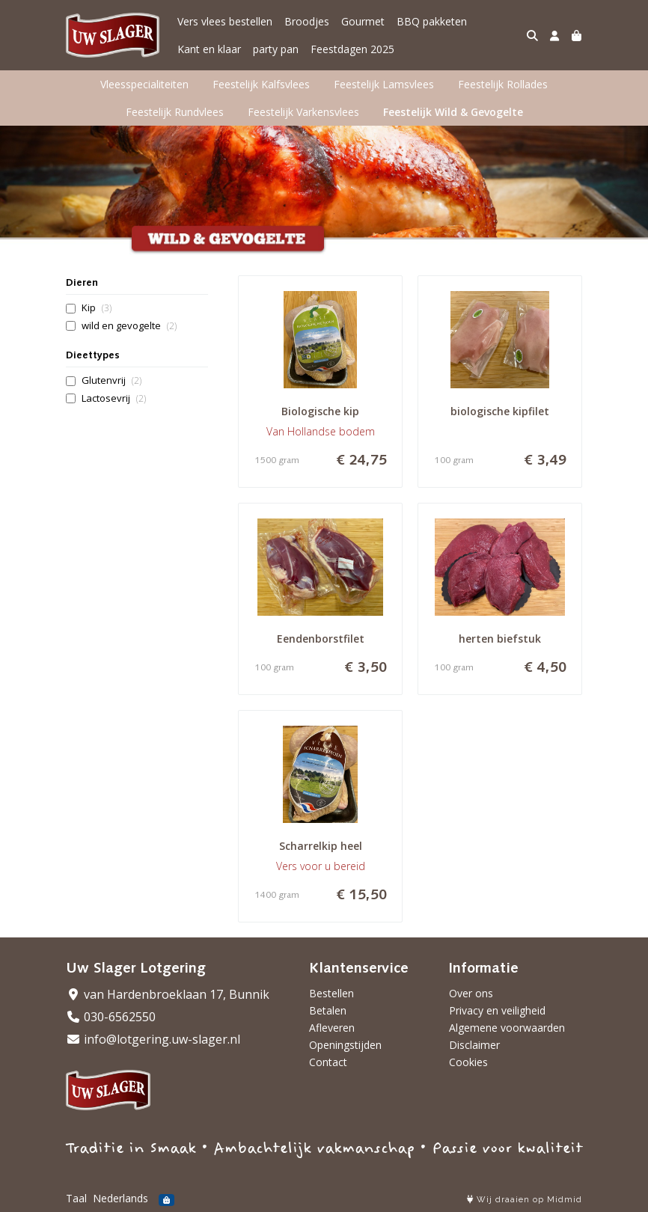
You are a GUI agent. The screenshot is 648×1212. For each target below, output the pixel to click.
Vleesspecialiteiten (144, 84)
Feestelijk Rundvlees (175, 112)
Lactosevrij (114, 398)
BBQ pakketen (432, 21)
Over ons (471, 993)
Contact (328, 1062)
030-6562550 (111, 1017)
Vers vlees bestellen (224, 21)
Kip (96, 308)
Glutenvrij (111, 380)
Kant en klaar (209, 49)
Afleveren (332, 1027)
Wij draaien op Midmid (524, 1200)
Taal (76, 1198)
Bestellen (331, 993)
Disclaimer (474, 1045)
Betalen (327, 1010)
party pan (276, 49)
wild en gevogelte (129, 326)
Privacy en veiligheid (497, 1010)
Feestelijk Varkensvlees (303, 112)
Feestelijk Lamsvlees (384, 84)
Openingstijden (345, 1045)
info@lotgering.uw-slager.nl (153, 1039)
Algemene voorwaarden (507, 1027)
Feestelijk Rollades (503, 84)
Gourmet (363, 21)
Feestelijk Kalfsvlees (261, 84)
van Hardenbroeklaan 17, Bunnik (167, 994)
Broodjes (306, 21)
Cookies (468, 1062)
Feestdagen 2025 (352, 49)
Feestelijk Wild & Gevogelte (453, 112)
